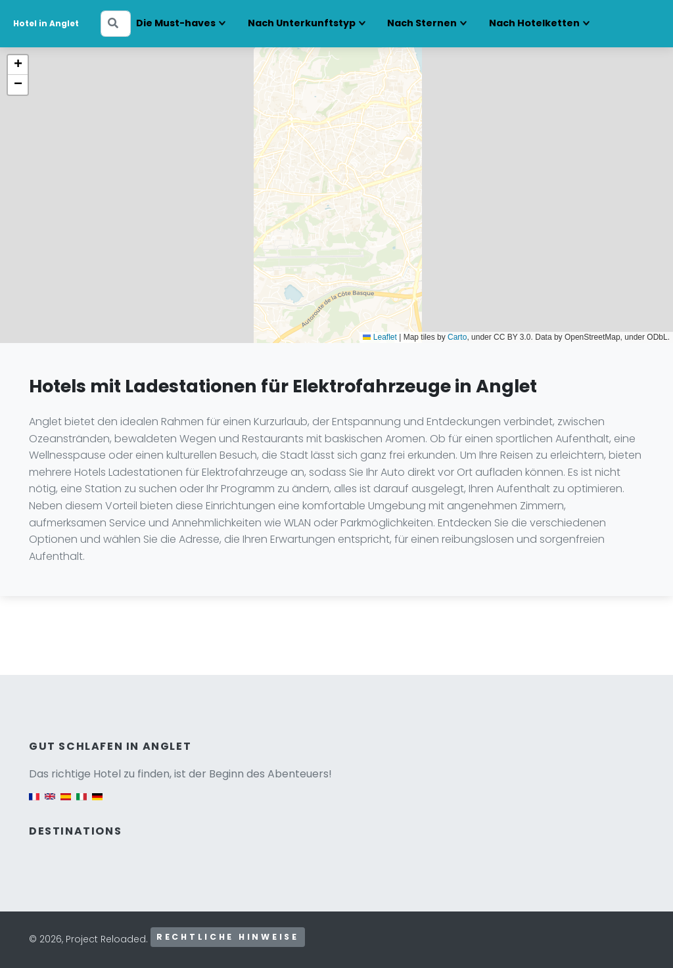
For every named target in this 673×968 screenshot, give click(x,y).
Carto (457, 337)
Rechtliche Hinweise (227, 936)
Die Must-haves (176, 23)
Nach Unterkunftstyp (302, 23)
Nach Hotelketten (534, 23)
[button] (18, 65)
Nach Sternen (422, 23)
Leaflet (379, 337)
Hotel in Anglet (46, 23)
